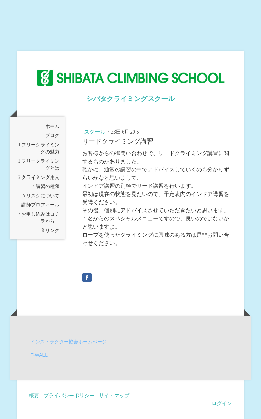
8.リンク (50, 230)
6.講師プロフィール (38, 204)
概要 (34, 395)
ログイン (222, 403)
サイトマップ (114, 395)
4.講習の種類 (46, 186)
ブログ (52, 135)
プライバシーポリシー (69, 395)
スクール (95, 131)
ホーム (52, 126)
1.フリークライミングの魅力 (38, 148)
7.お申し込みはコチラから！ (38, 217)
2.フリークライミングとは (38, 164)
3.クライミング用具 (38, 177)
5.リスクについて (41, 195)
